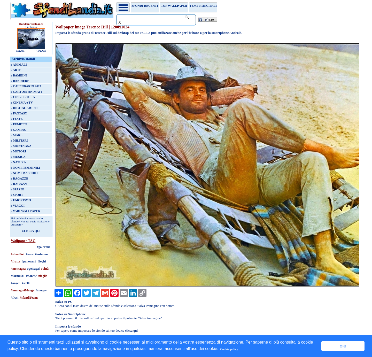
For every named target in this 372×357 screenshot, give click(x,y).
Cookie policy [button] (229, 349)
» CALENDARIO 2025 (26, 86)
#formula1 (18, 276)
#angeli (15, 283)
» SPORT (17, 195)
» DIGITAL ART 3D (24, 108)
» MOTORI (18, 151)
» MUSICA (18, 157)
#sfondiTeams (29, 297)
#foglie (42, 276)
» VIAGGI (18, 205)
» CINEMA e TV (22, 102)
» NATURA (18, 162)
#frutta (15, 261)
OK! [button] (342, 346)
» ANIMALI (19, 64)
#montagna (18, 268)
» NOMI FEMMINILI (25, 167)
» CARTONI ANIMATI (26, 92)
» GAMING (18, 129)
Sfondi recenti (144, 5)
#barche (31, 276)
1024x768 (41, 51)
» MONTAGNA (21, 146)
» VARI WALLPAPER (25, 211)
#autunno (41, 254)
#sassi (29, 254)
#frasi (14, 297)
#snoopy (41, 290)
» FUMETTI (19, 124)
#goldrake (43, 247)
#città (45, 268)
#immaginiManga (22, 290)
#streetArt (17, 254)
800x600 (20, 51)
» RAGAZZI (19, 184)
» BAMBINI (19, 75)
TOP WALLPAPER (174, 5)
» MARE (16, 135)
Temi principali (203, 5)
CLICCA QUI (31, 231)
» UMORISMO (21, 200)
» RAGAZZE (19, 178)
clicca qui (131, 330)
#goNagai (33, 268)
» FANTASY (19, 113)
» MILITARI (19, 140)
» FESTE (17, 119)
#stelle (26, 283)
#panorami (29, 261)
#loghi (42, 261)
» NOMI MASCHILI (24, 173)
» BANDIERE (20, 81)
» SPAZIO (17, 189)
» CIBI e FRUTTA (23, 97)
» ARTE (16, 70)
